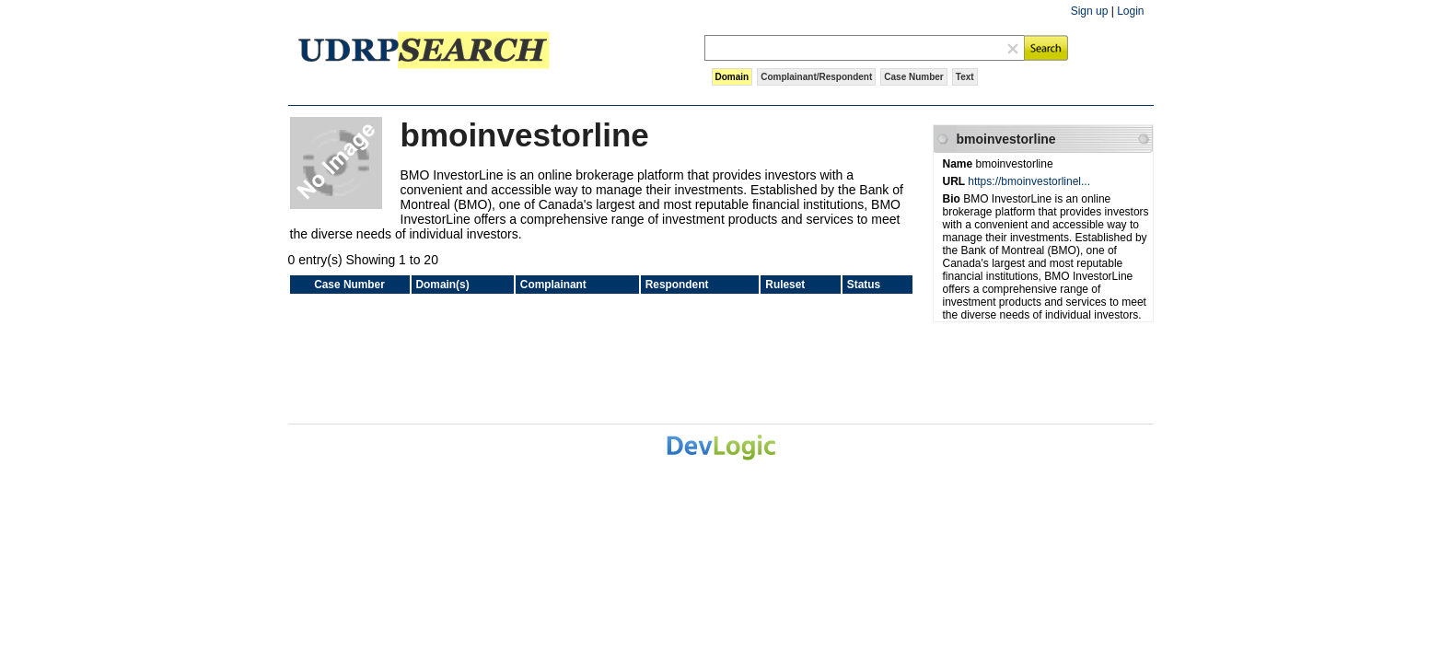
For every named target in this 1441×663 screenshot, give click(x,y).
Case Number (913, 77)
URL (956, 181)
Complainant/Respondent (816, 77)
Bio (953, 198)
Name (959, 163)
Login (1130, 11)
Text (965, 77)
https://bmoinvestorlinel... (1029, 181)
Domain (732, 77)
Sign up (1090, 11)
